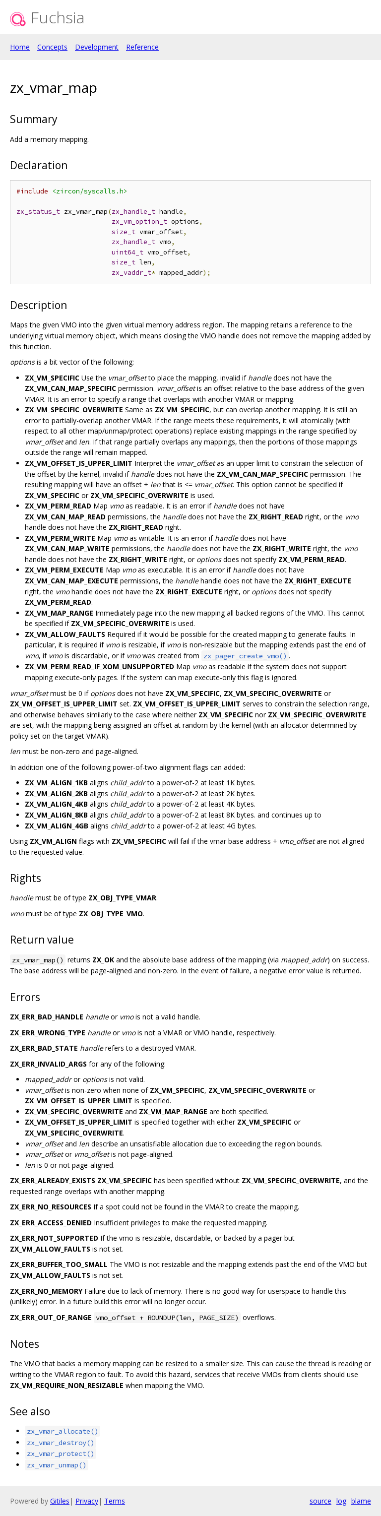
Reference (142, 47)
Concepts (52, 47)
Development (97, 47)
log (341, 1501)
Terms (114, 1501)
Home (20, 47)
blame (361, 1501)
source (320, 1501)
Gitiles (59, 1501)
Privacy (86, 1501)
